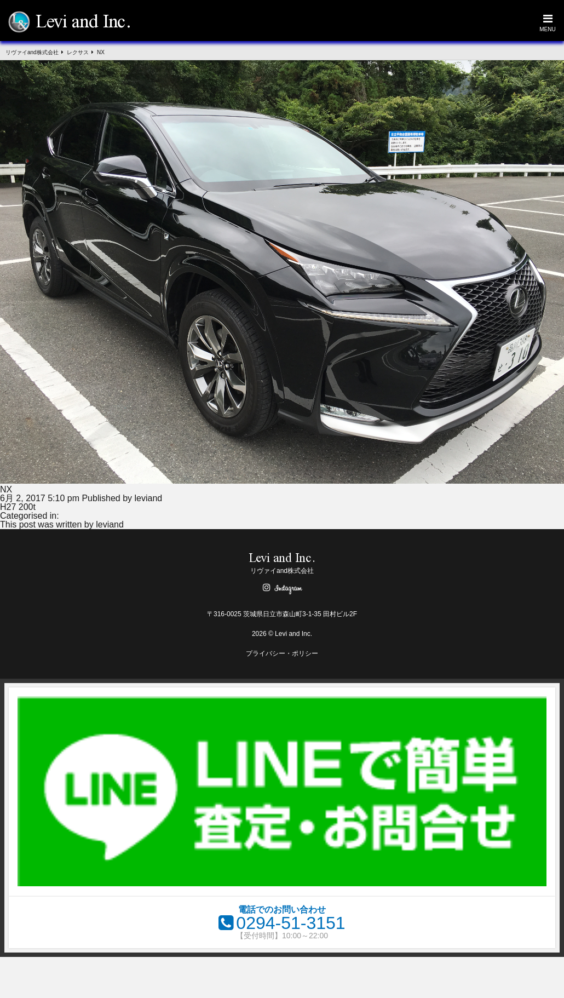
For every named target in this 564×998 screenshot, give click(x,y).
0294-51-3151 (290, 923)
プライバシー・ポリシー (282, 653)
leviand (149, 498)
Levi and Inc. (83, 23)
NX (6, 489)
